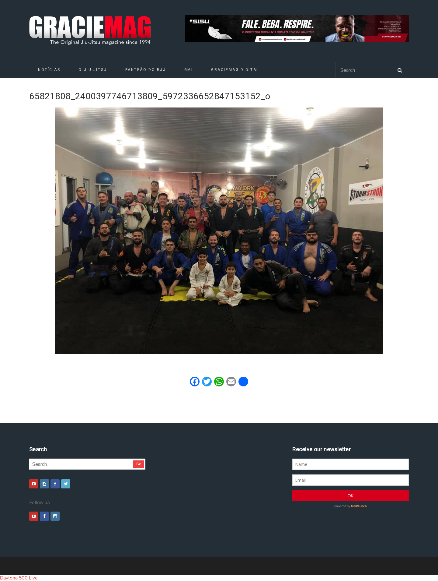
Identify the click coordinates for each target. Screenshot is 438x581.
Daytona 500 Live (19, 578)
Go (138, 464)
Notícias (49, 70)
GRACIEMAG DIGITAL (235, 70)
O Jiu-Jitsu (92, 70)
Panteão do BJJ (145, 70)
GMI (188, 70)
